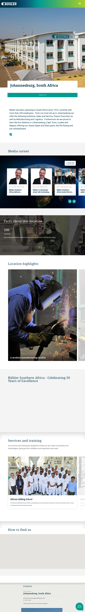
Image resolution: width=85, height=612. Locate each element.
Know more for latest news (70, 163)
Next (74, 201)
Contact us (42, 95)
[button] (42, 549)
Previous (70, 201)
